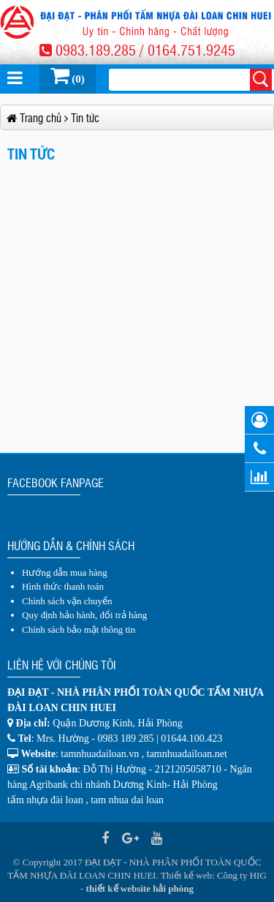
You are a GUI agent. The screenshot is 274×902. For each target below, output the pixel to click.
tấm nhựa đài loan (45, 799)
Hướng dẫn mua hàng (64, 572)
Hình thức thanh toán (63, 586)
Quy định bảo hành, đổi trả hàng (84, 614)
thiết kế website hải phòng (140, 888)
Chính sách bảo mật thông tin (78, 629)
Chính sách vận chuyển (67, 600)
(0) (67, 75)
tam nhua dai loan (127, 799)
